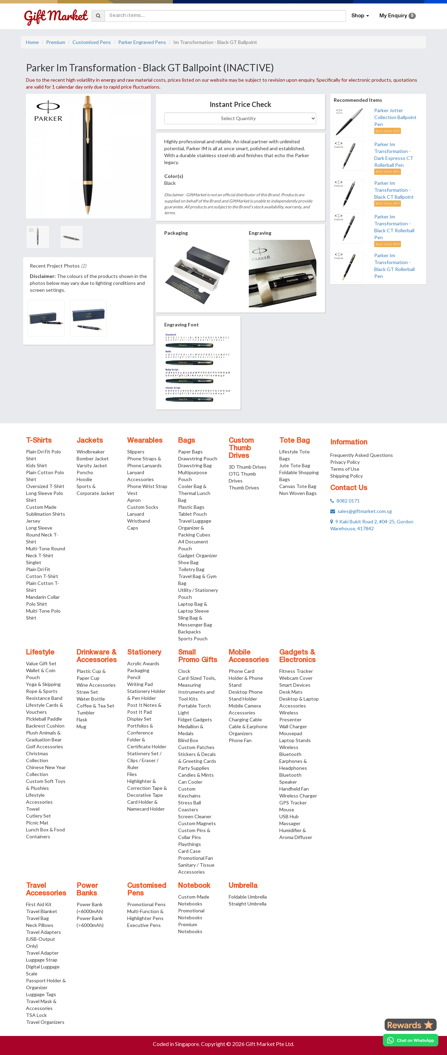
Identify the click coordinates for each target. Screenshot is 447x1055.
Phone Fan (240, 740)
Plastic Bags (191, 507)
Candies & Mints (196, 775)
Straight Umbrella (247, 904)
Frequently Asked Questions (361, 455)
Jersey (33, 521)
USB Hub (289, 816)
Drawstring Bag (195, 465)
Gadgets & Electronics (297, 657)
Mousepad (290, 733)
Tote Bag (294, 441)
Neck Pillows (39, 925)
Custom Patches (196, 747)
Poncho (85, 472)
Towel (33, 809)
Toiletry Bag (191, 569)
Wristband (138, 521)
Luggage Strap (42, 960)
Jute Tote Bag (294, 465)
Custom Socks (142, 507)
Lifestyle (40, 653)
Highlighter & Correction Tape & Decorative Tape (147, 788)
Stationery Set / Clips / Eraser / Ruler (144, 760)
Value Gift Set (41, 663)
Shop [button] (360, 15)
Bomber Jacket (93, 458)
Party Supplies (193, 768)
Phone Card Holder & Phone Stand (246, 678)
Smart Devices (294, 685)
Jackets (90, 441)
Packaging (138, 670)
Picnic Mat (37, 823)
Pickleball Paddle (44, 719)
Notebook (194, 886)
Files (132, 774)
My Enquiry (397, 16)
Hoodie (84, 479)
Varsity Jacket (92, 465)
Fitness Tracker (296, 671)
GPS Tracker (293, 802)
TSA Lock (36, 1015)
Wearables (145, 441)
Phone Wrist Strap (147, 486)
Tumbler (86, 712)
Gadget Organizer (197, 555)
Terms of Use (344, 469)
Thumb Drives (244, 487)
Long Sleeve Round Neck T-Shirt (42, 534)
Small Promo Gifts (197, 657)
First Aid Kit (39, 904)
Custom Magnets (197, 823)
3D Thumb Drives (247, 467)
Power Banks (87, 890)
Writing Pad (140, 684)
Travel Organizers (45, 1022)
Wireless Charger (298, 796)
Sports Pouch (193, 638)
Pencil (133, 677)
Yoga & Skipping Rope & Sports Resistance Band (44, 691)
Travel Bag (37, 918)
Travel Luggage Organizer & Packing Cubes (194, 528)
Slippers (135, 451)
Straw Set (87, 692)
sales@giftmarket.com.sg (361, 511)
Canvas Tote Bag (297, 486)
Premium (55, 42)
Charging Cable (245, 719)
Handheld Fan (294, 789)
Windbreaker (91, 451)
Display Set (139, 719)
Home (32, 42)
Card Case (189, 851)
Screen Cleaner (194, 816)
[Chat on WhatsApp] (410, 1040)
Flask (82, 719)
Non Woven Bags (298, 493)
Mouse (286, 809)
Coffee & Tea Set (95, 706)
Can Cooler (190, 782)
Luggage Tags (41, 994)
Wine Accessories (96, 685)
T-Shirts (39, 441)
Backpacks (189, 631)
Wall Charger (293, 726)
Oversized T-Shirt (45, 486)
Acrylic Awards (143, 663)
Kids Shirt (36, 465)
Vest (132, 493)
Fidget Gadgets (195, 719)
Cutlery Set (38, 816)
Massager (289, 823)
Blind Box (188, 740)
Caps (132, 528)
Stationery (144, 653)
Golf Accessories (44, 746)
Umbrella (243, 886)
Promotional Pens (146, 904)
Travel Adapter (42, 953)
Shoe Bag (188, 562)
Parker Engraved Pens (142, 42)
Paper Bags (190, 451)
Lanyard (135, 514)
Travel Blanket (41, 911)
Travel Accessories (46, 890)
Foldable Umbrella (248, 897)
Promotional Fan (195, 858)
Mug (81, 726)
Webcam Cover (296, 678)
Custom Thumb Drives (241, 448)
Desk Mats (291, 692)
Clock (184, 671)
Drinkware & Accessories (97, 657)
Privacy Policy (345, 462)
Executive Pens (144, 925)
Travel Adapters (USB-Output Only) (43, 939)
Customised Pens (91, 42)
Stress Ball (189, 802)
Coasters (188, 809)
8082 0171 (345, 501)
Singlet (33, 562)
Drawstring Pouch (197, 458)
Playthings (189, 844)
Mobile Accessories (249, 657)
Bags (186, 441)
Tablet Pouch (192, 514)
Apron (134, 500)
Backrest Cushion (45, 726)
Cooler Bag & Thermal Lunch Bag (194, 493)
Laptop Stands (295, 740)
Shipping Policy (346, 476)
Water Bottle (91, 699)
